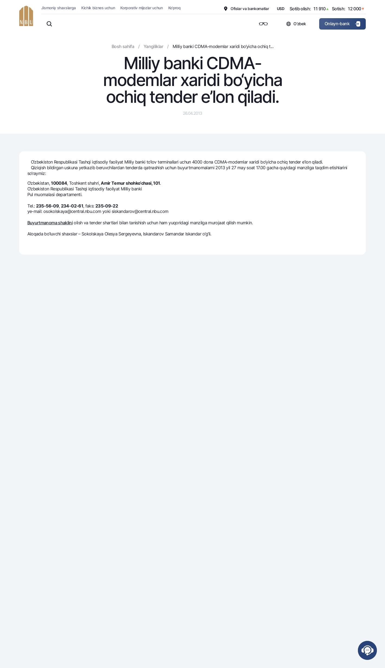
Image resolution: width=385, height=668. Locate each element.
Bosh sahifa (123, 46)
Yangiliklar (153, 46)
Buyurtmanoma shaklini (50, 222)
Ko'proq (174, 7)
